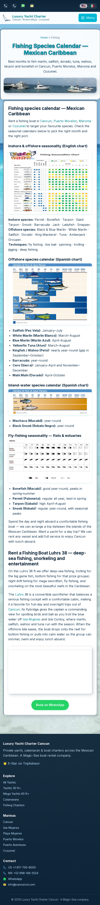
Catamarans (11, 799)
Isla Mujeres (31, 619)
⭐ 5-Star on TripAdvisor (21, 763)
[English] (83, 6)
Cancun (46, 121)
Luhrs (19, 594)
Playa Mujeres (12, 833)
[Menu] (88, 18)
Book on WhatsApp (50, 705)
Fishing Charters (14, 805)
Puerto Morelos (65, 121)
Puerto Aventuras (14, 845)
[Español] (92, 6)
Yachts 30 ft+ (12, 788)
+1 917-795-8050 (24, 867)
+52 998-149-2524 (25, 873)
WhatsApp (15, 879)
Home (44, 37)
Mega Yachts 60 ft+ (16, 793)
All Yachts (9, 782)
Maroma (85, 121)
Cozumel (19, 126)
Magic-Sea (69, 899)
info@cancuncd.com (21, 884)
